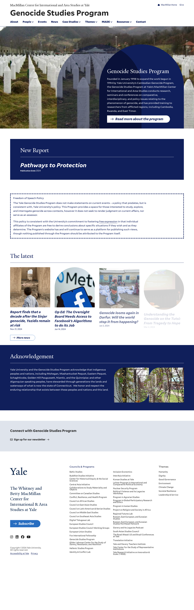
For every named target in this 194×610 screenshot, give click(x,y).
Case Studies (70, 21)
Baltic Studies (76, 472)
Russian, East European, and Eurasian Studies (130, 518)
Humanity (163, 472)
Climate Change (166, 487)
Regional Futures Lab (123, 514)
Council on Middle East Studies (84, 513)
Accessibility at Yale (19, 553)
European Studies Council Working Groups (89, 528)
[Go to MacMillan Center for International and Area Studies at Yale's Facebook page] (22, 537)
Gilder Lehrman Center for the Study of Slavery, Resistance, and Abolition (88, 543)
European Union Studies (81, 532)
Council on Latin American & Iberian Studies (90, 509)
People (27, 21)
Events (42, 21)
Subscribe (26, 524)
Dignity (162, 476)
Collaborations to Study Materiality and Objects (88, 489)
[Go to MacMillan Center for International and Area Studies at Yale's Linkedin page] (17, 537)
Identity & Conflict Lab (80, 552)
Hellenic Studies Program (81, 548)
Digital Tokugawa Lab (80, 520)
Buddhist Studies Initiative (82, 476)
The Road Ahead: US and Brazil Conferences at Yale (133, 535)
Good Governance (167, 480)
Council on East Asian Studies (83, 505)
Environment (165, 483)
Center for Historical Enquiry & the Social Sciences (89, 480)
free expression (108, 223)
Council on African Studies (82, 501)
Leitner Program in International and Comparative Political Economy (130, 484)
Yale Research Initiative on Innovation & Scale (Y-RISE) (131, 553)
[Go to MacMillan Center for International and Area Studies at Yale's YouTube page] (28, 537)
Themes (90, 21)
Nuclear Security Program (125, 488)
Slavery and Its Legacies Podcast (128, 528)
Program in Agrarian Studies (126, 497)
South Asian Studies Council (126, 532)
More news (23, 341)
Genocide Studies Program (82, 540)
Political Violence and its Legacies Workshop (129, 492)
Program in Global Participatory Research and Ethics (132, 501)
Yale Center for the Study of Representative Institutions (133, 548)
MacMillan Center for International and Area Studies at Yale (50, 5)
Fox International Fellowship (83, 536)
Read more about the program (139, 119)
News (54, 21)
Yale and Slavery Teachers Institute (129, 544)
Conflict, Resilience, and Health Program (88, 497)
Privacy (34, 553)
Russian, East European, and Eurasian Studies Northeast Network (130, 523)
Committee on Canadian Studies (85, 494)
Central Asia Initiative (80, 485)
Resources (123, 21)
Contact (141, 21)
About (14, 21)
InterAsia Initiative (121, 476)
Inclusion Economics (122, 472)
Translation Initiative (123, 540)
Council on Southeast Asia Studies (85, 517)
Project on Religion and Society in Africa (132, 510)
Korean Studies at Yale (123, 480)
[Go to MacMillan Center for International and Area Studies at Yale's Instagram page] (11, 537)
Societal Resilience (167, 491)
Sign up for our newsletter (29, 439)
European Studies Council (81, 524)
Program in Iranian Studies (125, 506)
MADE (106, 21)
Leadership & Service (168, 495)
